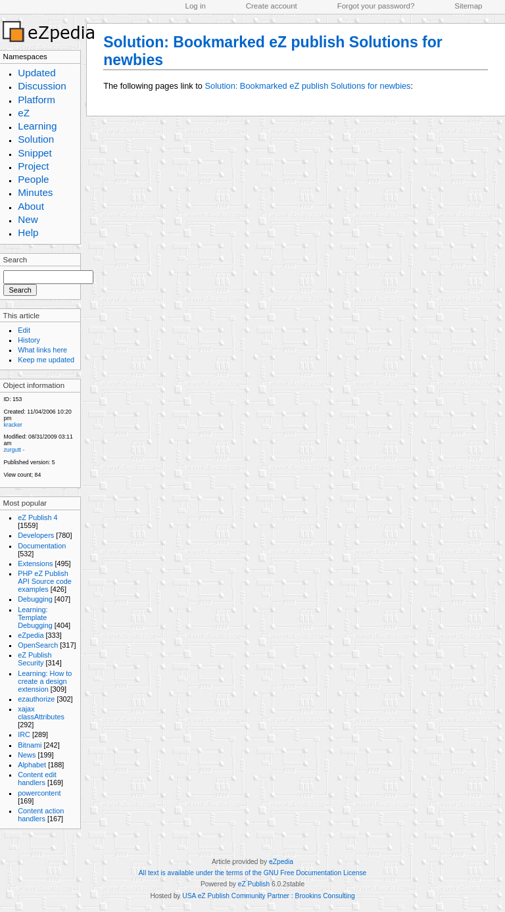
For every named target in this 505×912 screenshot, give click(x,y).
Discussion (42, 85)
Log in (195, 6)
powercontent (39, 793)
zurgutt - (13, 449)
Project (33, 166)
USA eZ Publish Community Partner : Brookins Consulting (268, 896)
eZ (24, 112)
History (29, 340)
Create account (271, 6)
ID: (7, 399)
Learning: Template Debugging (35, 617)
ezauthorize (36, 699)
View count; (18, 474)
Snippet (35, 152)
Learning (37, 126)
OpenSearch (38, 645)
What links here (42, 350)
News (27, 755)
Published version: (26, 462)
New (27, 219)
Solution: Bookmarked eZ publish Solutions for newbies (308, 86)
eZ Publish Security (34, 659)
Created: (14, 411)
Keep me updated (46, 360)
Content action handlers (41, 815)
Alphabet (32, 765)
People (33, 179)
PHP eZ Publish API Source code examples (45, 581)
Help (28, 232)
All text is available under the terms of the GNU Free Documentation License (252, 872)
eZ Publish (254, 884)
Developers (36, 535)
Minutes (35, 192)
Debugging (35, 599)
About (31, 206)
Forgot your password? (376, 6)
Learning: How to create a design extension (45, 681)
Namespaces (25, 56)
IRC (24, 734)
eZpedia (30, 635)
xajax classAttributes (41, 713)
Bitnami (29, 745)
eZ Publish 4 (37, 517)
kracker (12, 424)
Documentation (42, 546)
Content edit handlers (37, 778)
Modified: (14, 436)
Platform (36, 99)
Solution (36, 139)
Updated (37, 72)
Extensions (35, 563)
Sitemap (468, 6)
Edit (24, 330)
